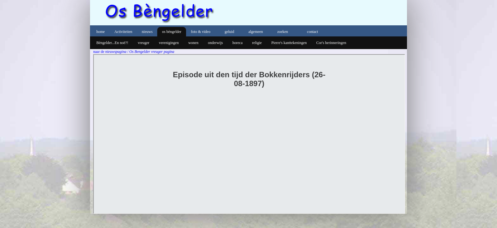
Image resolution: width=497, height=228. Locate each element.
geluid (229, 31)
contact (312, 31)
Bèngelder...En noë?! (112, 43)
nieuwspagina (116, 51)
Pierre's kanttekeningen (289, 43)
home (100, 31)
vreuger (144, 43)
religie (257, 43)
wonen (193, 43)
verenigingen (169, 43)
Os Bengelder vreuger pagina (151, 51)
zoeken (282, 31)
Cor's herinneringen (331, 43)
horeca (237, 43)
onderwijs (215, 43)
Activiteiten (123, 31)
